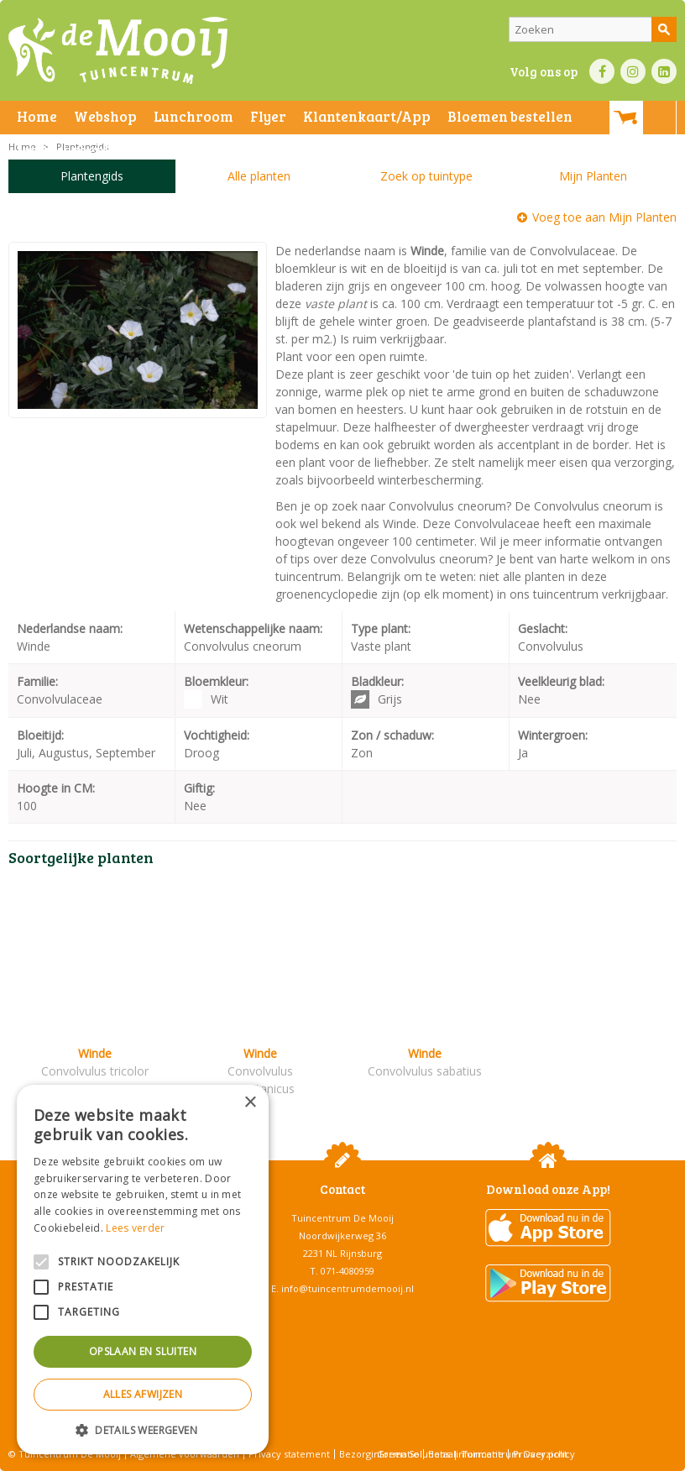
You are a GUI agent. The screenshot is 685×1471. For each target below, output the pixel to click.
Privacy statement (289, 1453)
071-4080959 (347, 1270)
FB (601, 71)
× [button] (249, 1103)
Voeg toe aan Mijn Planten (604, 217)
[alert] (143, 1269)
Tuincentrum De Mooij (342, 1218)
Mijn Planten (593, 176)
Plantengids (91, 176)
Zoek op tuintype (426, 176)
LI (664, 71)
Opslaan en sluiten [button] (142, 1351)
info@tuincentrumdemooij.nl (347, 1288)
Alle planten (258, 176)
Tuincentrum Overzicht (514, 1453)
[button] (143, 1429)
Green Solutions (413, 1453)
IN (633, 71)
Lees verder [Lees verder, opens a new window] (135, 1228)
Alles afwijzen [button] (143, 1394)
